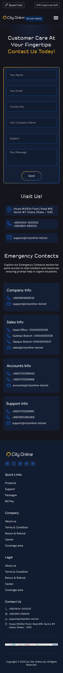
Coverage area (14, 545)
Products (10, 483)
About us (10, 521)
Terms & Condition (16, 527)
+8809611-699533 (25, 226)
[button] (56, 17)
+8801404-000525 (26, 222)
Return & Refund (15, 533)
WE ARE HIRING (34, 18)
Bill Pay (9, 501)
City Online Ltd (38, 661)
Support (10, 489)
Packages (11, 495)
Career (9, 539)
